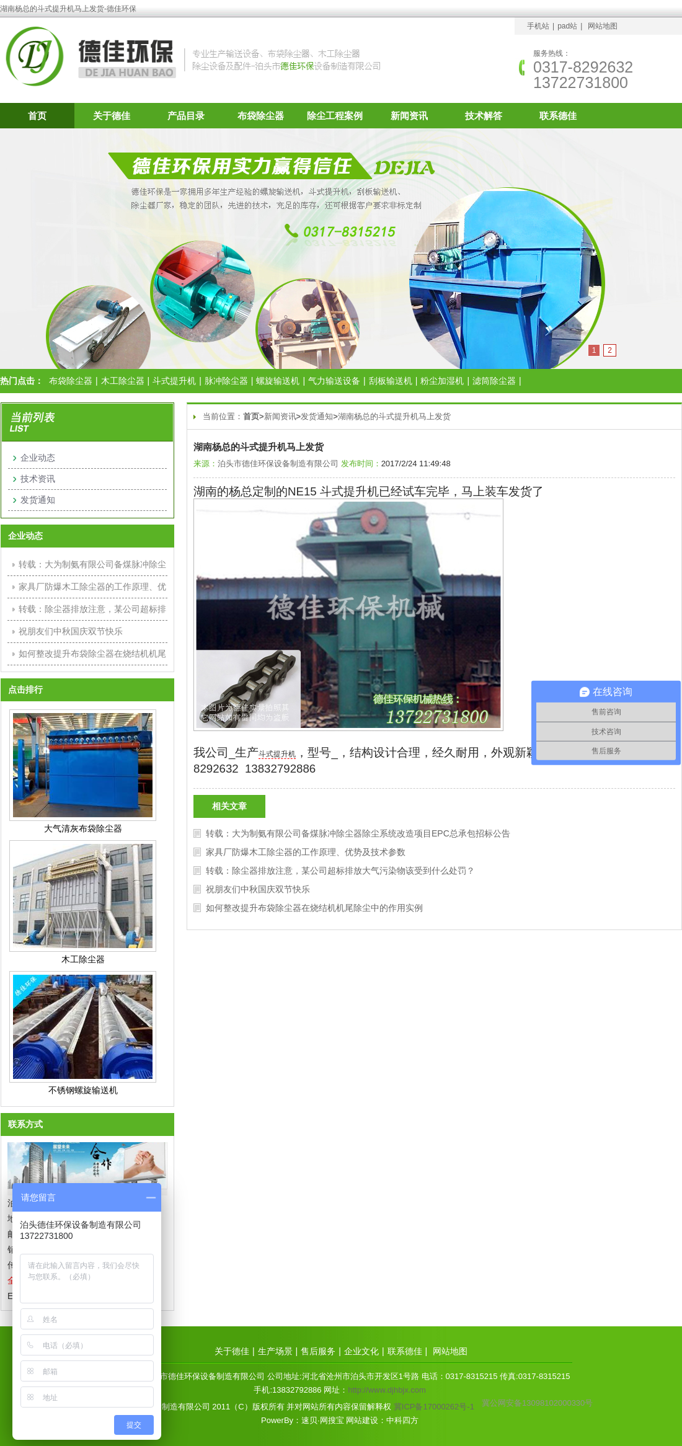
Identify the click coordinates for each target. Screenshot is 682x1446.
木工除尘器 (122, 381)
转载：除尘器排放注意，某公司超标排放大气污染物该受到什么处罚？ (340, 871)
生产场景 (275, 1351)
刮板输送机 (390, 381)
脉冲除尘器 (226, 381)
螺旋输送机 (277, 381)
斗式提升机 (174, 381)
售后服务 (318, 1351)
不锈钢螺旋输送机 (83, 1090)
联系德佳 (558, 115)
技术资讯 (37, 479)
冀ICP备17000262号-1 (434, 1406)
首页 (37, 115)
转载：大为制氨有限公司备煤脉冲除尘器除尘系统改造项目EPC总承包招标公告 (358, 833)
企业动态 (37, 458)
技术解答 (483, 115)
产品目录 (186, 115)
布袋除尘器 (260, 115)
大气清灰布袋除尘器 (83, 828)
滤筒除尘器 (494, 381)
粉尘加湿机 (442, 381)
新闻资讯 (409, 115)
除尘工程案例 (335, 115)
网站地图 (603, 26)
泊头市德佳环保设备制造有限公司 (278, 463)
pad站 (567, 26)
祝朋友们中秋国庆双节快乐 (258, 889)
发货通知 (317, 416)
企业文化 (361, 1351)
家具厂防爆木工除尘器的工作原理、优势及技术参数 (305, 852)
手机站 (538, 26)
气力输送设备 (334, 381)
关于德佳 (111, 115)
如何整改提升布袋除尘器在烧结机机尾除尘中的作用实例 (314, 908)
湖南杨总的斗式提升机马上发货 (394, 416)
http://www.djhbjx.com (387, 1390)
